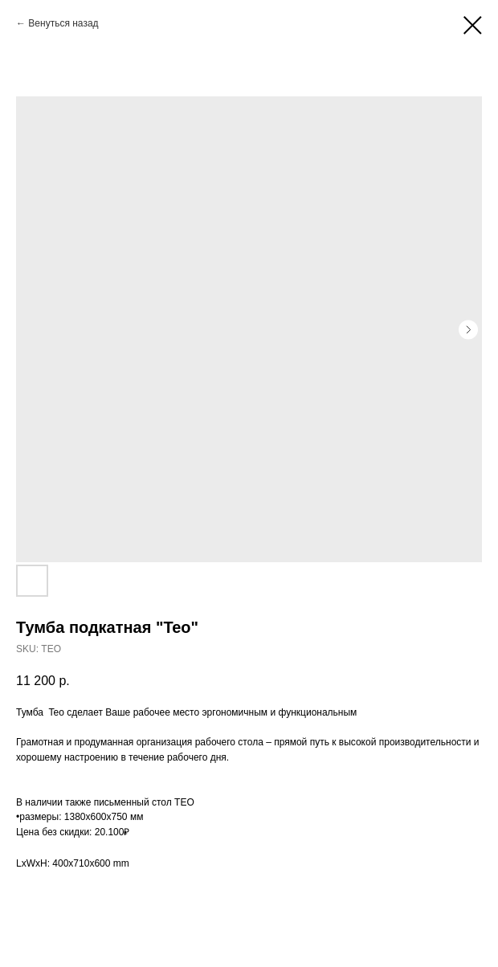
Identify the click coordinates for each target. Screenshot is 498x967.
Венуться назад (63, 23)
